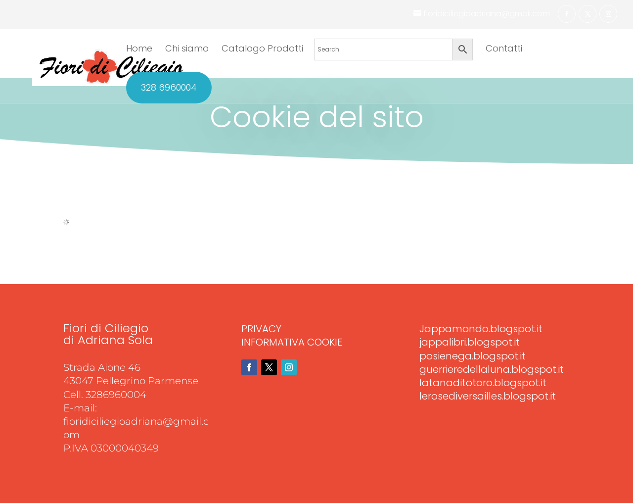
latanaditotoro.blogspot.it (482, 383)
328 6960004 (169, 87)
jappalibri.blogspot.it (469, 342)
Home (139, 49)
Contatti (504, 49)
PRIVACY (261, 329)
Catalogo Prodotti (262, 49)
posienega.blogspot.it (472, 356)
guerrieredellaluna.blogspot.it (491, 369)
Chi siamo (187, 49)
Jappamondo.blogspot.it (481, 329)
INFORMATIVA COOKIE (291, 342)
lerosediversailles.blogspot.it (487, 396)
